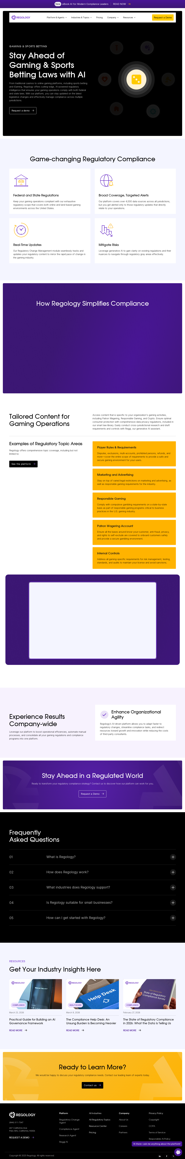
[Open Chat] (178, 1152)
